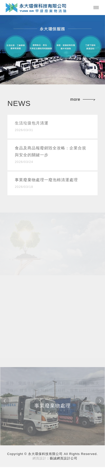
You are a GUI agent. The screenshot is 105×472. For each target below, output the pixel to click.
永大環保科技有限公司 (36, 7)
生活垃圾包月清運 (52, 127)
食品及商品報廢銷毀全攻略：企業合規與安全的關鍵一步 (52, 155)
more (75, 99)
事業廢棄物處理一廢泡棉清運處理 (52, 184)
